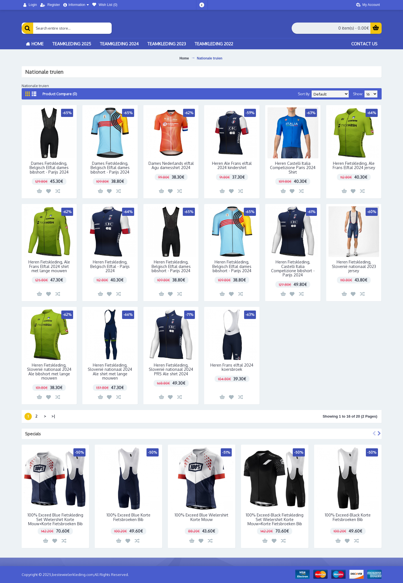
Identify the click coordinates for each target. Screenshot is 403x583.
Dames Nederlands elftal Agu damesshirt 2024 (171, 165)
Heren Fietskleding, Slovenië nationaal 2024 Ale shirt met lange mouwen (110, 371)
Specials (33, 433)
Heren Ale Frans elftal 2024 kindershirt (232, 165)
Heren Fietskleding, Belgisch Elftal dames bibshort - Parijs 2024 (171, 266)
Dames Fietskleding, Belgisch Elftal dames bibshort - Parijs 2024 (49, 167)
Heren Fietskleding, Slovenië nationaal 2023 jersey (354, 266)
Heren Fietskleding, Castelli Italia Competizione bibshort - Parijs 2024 (293, 268)
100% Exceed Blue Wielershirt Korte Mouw (201, 517)
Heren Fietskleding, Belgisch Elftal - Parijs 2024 (110, 266)
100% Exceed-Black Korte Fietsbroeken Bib (348, 517)
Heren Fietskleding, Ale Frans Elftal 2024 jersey (354, 165)
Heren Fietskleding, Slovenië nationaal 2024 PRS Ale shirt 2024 (171, 369)
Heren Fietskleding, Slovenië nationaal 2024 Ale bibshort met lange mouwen (49, 371)
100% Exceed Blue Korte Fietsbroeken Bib (128, 517)
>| (53, 416)
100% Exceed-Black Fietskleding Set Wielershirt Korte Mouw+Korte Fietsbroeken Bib (274, 519)
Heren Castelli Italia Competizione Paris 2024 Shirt (293, 167)
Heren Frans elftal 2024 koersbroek (231, 367)
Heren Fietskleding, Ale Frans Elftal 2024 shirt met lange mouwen (49, 266)
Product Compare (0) (59, 94)
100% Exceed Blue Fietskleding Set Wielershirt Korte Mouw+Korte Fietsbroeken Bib (55, 519)
